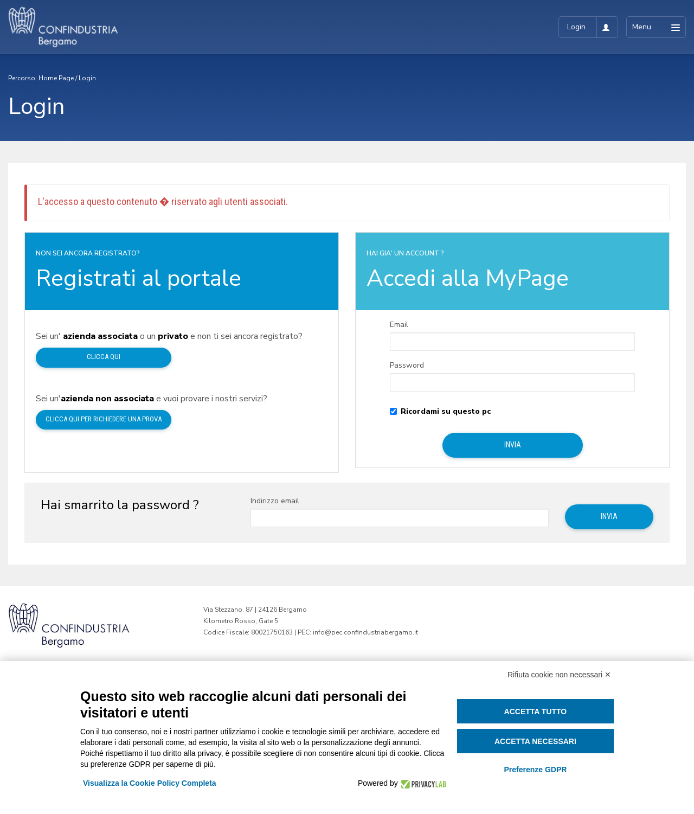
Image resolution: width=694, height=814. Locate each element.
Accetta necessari (535, 741)
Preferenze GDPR (535, 769)
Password (407, 365)
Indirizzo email (274, 501)
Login (87, 78)
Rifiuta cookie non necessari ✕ (559, 674)
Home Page (56, 78)
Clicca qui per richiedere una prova (104, 419)
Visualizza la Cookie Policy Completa (149, 783)
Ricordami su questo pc (440, 411)
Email (399, 325)
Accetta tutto (535, 711)
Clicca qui (103, 356)
